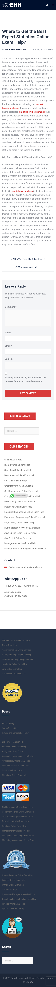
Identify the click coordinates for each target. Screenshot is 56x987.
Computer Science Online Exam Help (18, 812)
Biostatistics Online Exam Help (19, 475)
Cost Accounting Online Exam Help (17, 817)
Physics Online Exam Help (13, 904)
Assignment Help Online (12, 751)
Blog (50, 50)
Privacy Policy (8, 723)
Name (9, 332)
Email (8, 346)
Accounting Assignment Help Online (18, 756)
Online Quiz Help (9, 645)
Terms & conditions (10, 728)
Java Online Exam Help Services (20, 533)
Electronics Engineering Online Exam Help (25, 517)
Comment (10, 307)
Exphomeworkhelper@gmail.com (25, 567)
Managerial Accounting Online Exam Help (25, 548)
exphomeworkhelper (15, 50)
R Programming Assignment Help (16, 655)
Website (9, 359)
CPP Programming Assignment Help (18, 659)
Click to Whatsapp (19, 416)
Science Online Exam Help (13, 880)
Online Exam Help (13, 459)
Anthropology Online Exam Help (16, 761)
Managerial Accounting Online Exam (18, 836)
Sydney (29, 982)
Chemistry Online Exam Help (18, 486)
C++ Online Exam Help (15, 480)
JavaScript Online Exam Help (18, 538)
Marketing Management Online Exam (18, 840)
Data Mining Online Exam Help (19, 501)
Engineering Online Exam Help (19, 522)
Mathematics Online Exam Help (16, 640)
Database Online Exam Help (18, 506)
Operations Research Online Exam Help (19, 899)
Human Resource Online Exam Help (22, 527)
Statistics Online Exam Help (18, 470)
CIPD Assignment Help (27, 267)
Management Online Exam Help (20, 543)
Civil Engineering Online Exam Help (21, 491)
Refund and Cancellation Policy (15, 733)
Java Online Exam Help (12, 669)
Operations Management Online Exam (18, 894)
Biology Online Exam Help (17, 465)
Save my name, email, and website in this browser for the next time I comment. (26, 379)
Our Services (19, 446)
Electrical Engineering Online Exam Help (24, 512)
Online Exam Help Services (14, 674)
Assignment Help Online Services (16, 650)
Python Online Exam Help (13, 885)
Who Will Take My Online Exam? (29, 259)
